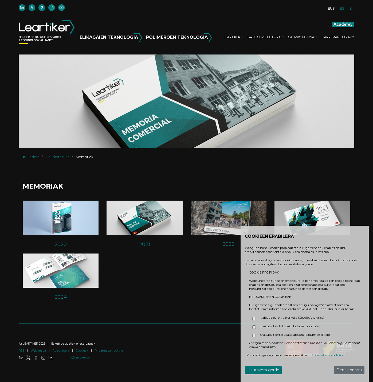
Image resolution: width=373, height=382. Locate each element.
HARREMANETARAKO (338, 37)
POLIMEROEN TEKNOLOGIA (179, 36)
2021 (144, 244)
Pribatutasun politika (109, 350)
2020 (60, 244)
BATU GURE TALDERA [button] (264, 37)
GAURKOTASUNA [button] (301, 37)
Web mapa (39, 350)
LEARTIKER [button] (232, 37)
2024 (60, 297)
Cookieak (82, 350)
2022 (228, 244)
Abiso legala (61, 350)
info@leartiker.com (80, 357)
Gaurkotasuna (58, 157)
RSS (22, 350)
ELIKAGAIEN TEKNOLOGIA (112, 36)
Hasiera (31, 157)
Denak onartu (349, 370)
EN (352, 8)
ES (342, 8)
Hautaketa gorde (263, 370)
